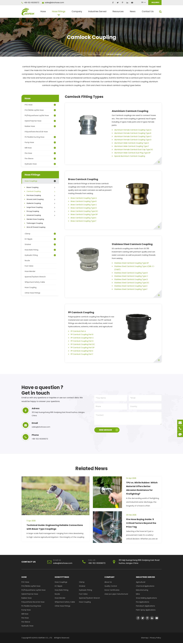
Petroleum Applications (145, 606)
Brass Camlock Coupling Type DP (83, 214)
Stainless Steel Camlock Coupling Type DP (130, 263)
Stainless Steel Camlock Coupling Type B (130, 272)
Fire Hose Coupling (41, 195)
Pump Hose (40, 142)
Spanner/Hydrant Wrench (35, 277)
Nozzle (27, 260)
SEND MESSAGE (109, 430)
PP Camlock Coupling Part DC (81, 344)
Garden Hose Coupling (35, 219)
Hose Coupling (30, 287)
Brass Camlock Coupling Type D (82, 208)
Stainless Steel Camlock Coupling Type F (129, 289)
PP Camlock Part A (77, 331)
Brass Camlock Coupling (83, 179)
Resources (118, 12)
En (142, 2)
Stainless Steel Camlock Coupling (132, 244)
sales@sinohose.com (53, 2)
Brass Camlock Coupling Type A (82, 198)
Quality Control (110, 586)
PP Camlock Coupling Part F (80, 354)
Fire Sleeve (40, 158)
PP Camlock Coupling (81, 312)
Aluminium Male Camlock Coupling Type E (130, 143)
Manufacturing (142, 590)
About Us (108, 582)
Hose (43, 12)
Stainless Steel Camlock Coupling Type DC (130, 282)
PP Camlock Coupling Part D (80, 341)
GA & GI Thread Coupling (36, 227)
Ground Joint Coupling (41, 199)
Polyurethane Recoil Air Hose (36, 131)
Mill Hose (40, 148)
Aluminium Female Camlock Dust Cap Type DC (132, 149)
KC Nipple (40, 239)
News (132, 12)
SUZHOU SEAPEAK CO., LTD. (41, 638)
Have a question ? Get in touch (42, 390)
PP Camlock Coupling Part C (81, 337)
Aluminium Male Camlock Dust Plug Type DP (131, 152)
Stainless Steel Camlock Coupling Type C (130, 276)
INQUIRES (155, 2)
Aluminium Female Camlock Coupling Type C (131, 136)
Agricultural (140, 582)
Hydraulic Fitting (40, 255)
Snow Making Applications (146, 598)
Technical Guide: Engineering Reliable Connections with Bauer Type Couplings (55, 527)
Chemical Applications (145, 586)
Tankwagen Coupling (35, 223)
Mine (138, 594)
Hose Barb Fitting (40, 250)
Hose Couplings (94, 54)
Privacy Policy (155, 638)
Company (77, 12)
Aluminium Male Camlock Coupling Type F (130, 146)
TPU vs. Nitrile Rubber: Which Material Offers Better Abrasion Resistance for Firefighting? (142, 488)
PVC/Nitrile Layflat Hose (40, 110)
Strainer (40, 244)
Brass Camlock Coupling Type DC (83, 211)
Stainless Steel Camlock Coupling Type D (130, 279)
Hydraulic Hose (40, 164)
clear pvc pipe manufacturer (116, 594)
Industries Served (97, 12)
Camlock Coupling (113, 54)
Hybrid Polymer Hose (40, 121)
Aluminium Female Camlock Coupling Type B (131, 133)
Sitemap (144, 638)
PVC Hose (40, 105)
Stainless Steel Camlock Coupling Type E (129, 286)
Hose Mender (30, 271)
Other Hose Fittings (32, 293)
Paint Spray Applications (145, 610)
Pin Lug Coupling (41, 211)
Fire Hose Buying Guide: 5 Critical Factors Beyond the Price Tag (141, 523)
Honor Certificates (111, 590)
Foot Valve (29, 266)
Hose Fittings (58, 12)
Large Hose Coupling (41, 207)
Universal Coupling (41, 215)
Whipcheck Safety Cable (35, 282)
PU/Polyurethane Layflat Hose (40, 115)
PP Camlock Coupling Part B (80, 334)
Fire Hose (40, 153)
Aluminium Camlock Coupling (130, 111)
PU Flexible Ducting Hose (40, 137)
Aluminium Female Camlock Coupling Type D (131, 139)
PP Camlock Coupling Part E (80, 351)
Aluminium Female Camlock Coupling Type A (131, 130)
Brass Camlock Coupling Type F (82, 221)
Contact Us (148, 12)
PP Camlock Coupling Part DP (81, 347)
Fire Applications (142, 602)
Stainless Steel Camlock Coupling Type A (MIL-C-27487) (133, 268)
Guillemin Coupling (41, 203)
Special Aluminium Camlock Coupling (128, 156)
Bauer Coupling (41, 187)
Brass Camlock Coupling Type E (82, 217)
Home (64, 54)
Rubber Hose (40, 126)
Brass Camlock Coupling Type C (82, 204)
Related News (91, 468)
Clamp (40, 233)
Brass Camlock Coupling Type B (82, 201)
